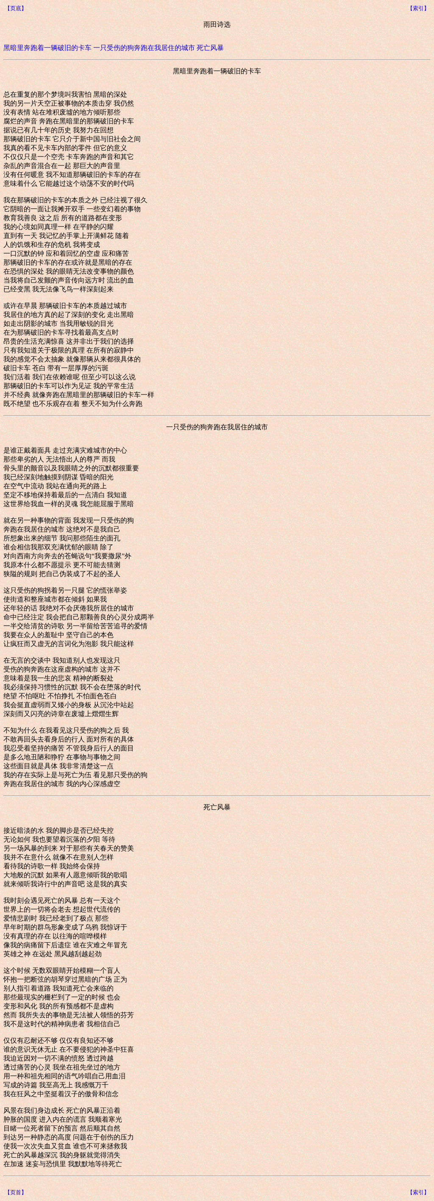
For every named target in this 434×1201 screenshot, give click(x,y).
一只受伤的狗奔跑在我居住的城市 (144, 47)
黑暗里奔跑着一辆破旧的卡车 (47, 47)
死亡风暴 (210, 47)
